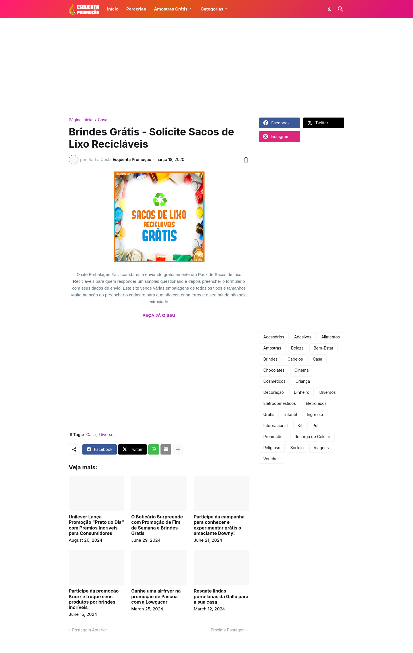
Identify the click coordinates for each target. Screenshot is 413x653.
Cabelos (295, 359)
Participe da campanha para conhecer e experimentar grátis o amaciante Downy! (219, 525)
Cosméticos (274, 381)
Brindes (270, 359)
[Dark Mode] (330, 9)
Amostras (272, 348)
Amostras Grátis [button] (170, 9)
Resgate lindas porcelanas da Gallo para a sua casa (221, 596)
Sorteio (297, 447)
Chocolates (274, 370)
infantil (290, 414)
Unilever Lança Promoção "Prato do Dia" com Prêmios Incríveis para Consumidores (96, 525)
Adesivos (303, 336)
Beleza (297, 348)
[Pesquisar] (339, 9)
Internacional (275, 425)
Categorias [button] (212, 9)
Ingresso (315, 414)
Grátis (268, 414)
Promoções (274, 436)
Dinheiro (301, 392)
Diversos (107, 434)
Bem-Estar (323, 348)
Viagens (321, 447)
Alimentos (330, 336)
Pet (315, 425)
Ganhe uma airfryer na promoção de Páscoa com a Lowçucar (156, 596)
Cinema (302, 370)
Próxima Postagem (228, 629)
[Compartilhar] (244, 159)
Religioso (271, 447)
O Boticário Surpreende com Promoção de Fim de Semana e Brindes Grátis (157, 525)
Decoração (273, 392)
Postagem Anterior (89, 629)
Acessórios (273, 336)
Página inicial (81, 120)
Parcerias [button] (136, 9)
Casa (102, 120)
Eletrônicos (316, 403)
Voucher (271, 458)
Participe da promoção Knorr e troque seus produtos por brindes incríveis (94, 599)
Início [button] (112, 9)
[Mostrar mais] (178, 449)
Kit (300, 425)
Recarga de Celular (312, 436)
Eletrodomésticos (279, 403)
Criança (302, 381)
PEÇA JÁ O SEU (159, 315)
